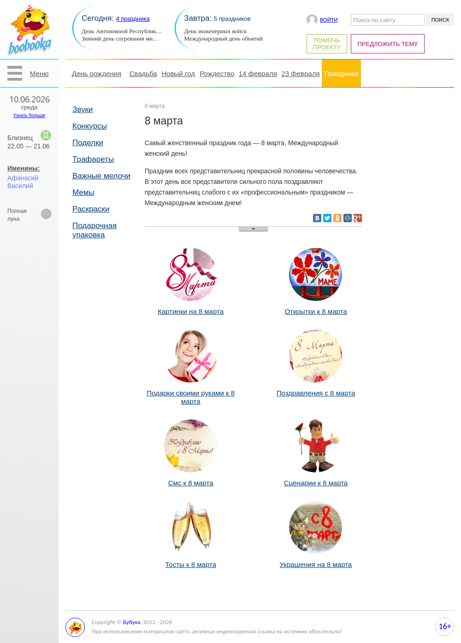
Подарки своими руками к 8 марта (191, 393)
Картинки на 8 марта (191, 307)
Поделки (87, 142)
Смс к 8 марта (190, 479)
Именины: (23, 168)
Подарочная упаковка (94, 230)
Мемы (83, 192)
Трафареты (93, 159)
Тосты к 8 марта (190, 560)
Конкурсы (89, 126)
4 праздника (133, 18)
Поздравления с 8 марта (316, 389)
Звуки (82, 109)
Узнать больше (29, 115)
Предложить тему (388, 44)
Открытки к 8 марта (315, 307)
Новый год (178, 73)
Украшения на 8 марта (316, 560)
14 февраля (258, 73)
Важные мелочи (101, 175)
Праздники (341, 73)
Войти (329, 20)
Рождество (217, 73)
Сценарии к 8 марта (316, 479)
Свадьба (143, 73)
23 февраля (300, 73)
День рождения (96, 73)
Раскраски (91, 209)
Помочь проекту (327, 44)
